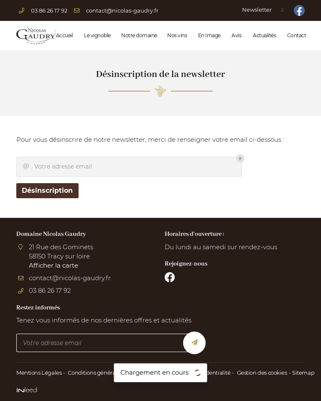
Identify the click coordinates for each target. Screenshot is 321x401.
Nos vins (176, 35)
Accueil (64, 35)
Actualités (263, 35)
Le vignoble (96, 35)
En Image (208, 35)
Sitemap (300, 373)
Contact (296, 35)
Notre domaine (138, 35)
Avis (236, 35)
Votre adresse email (57, 167)
